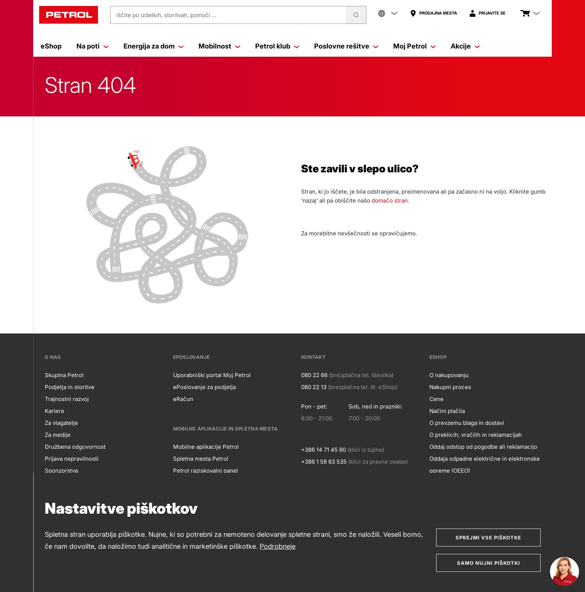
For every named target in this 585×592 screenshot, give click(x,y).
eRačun (183, 399)
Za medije (58, 434)
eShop (51, 46)
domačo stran (390, 200)
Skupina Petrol (64, 375)
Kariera (54, 410)
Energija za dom (153, 46)
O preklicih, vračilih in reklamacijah (475, 434)
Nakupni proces (450, 387)
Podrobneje (277, 546)
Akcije (465, 46)
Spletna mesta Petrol (200, 458)
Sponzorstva (61, 470)
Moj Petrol (414, 46)
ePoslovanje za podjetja (204, 387)
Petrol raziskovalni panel (205, 470)
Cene (436, 399)
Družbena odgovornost (75, 446)
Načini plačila (447, 410)
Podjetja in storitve (69, 387)
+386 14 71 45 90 (323, 449)
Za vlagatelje (61, 422)
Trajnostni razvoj (67, 399)
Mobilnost (219, 46)
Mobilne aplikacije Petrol (206, 446)
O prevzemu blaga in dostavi (466, 422)
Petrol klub (277, 46)
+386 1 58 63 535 (324, 461)
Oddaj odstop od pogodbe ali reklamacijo (483, 446)
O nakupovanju (449, 375)
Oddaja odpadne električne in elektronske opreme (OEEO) (484, 464)
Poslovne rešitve (346, 46)
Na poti (92, 46)
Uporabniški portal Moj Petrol (212, 375)
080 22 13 (313, 387)
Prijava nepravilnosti (71, 458)
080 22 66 (314, 375)
